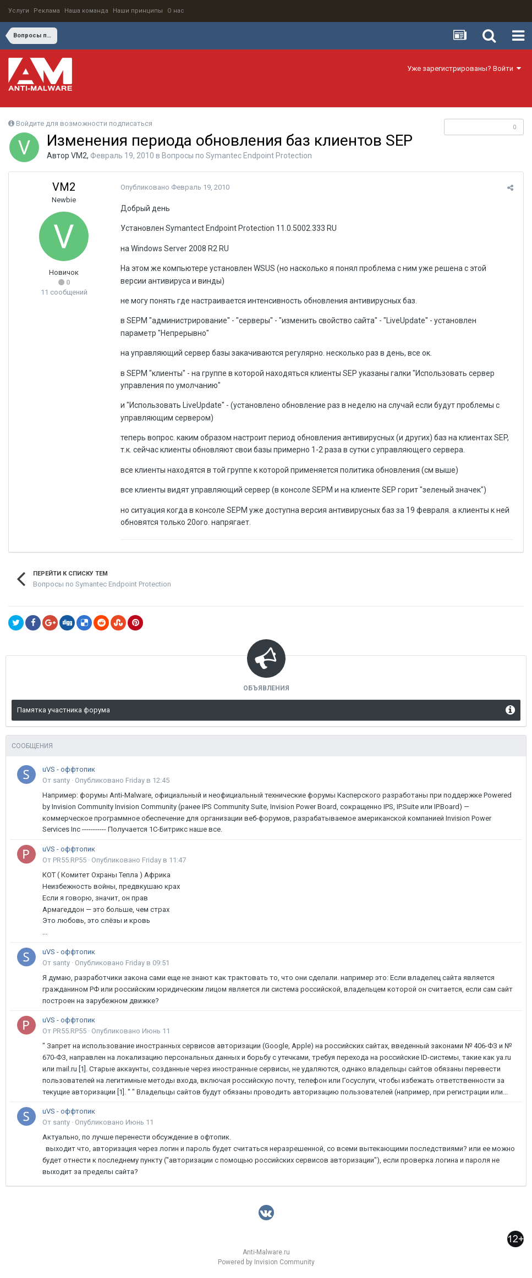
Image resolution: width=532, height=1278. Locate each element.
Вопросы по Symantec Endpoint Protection (237, 155)
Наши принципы (138, 10)
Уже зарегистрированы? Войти (464, 68)
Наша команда (86, 10)
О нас (175, 10)
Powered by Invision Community (266, 1262)
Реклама (47, 10)
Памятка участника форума (63, 710)
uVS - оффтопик (68, 769)
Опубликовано (173, 187)
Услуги (18, 10)
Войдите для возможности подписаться (84, 123)
